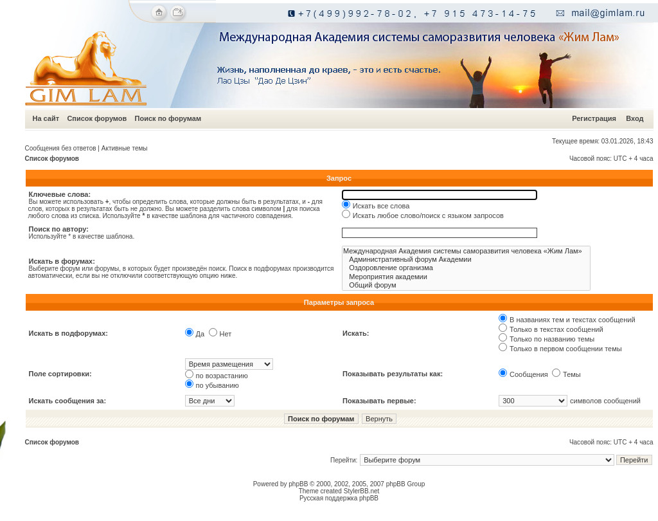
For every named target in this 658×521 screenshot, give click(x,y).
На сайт (46, 118)
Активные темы (125, 148)
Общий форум (466, 285)
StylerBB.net (362, 491)
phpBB (298, 484)
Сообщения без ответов (60, 148)
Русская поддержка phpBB (338, 498)
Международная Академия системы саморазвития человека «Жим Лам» (466, 251)
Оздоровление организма (466, 268)
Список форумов (97, 118)
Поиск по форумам (168, 118)
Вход (634, 118)
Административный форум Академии (466, 259)
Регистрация (594, 118)
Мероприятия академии (466, 277)
